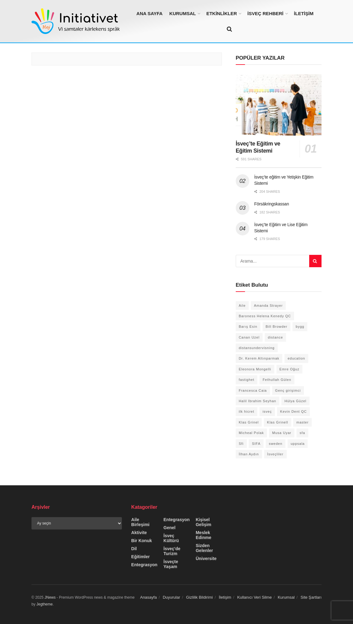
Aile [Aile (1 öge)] (242, 305)
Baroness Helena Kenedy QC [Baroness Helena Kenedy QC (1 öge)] (265, 316)
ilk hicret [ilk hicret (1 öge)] (246, 411)
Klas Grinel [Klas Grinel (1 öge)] (249, 422)
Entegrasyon (144, 564)
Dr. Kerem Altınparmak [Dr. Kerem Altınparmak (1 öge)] (259, 358)
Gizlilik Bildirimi (199, 597)
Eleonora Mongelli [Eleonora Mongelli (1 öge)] (255, 369)
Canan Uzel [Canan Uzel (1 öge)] (249, 337)
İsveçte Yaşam (171, 564)
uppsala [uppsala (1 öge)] (298, 443)
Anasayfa (148, 597)
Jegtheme (44, 604)
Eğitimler (140, 556)
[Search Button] (229, 29)
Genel (170, 527)
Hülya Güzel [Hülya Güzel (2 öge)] (295, 401)
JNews (50, 597)
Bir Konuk (141, 540)
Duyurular (171, 597)
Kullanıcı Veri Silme (254, 597)
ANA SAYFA (149, 13)
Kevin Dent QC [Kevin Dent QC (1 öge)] (293, 411)
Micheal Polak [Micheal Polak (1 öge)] (251, 433)
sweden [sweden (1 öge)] (275, 443)
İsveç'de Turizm (172, 551)
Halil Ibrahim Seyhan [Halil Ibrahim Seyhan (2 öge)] (257, 401)
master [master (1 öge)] (302, 422)
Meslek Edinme (203, 535)
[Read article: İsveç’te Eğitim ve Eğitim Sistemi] (279, 105)
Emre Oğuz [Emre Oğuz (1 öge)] (290, 369)
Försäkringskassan (271, 203)
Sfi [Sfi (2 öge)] (241, 443)
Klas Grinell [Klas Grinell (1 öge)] (277, 422)
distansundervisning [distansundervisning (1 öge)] (257, 348)
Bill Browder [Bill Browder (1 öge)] (277, 326)
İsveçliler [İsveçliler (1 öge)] (275, 454)
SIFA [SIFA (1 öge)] (256, 443)
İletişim (225, 597)
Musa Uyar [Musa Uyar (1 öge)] (281, 433)
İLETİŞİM (304, 13)
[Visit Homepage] (77, 21)
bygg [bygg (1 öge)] (300, 326)
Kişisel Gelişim (203, 522)
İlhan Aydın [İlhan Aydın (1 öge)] (249, 454)
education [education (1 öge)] (296, 358)
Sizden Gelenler (204, 548)
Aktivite (139, 532)
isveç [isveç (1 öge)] (267, 411)
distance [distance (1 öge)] (275, 337)
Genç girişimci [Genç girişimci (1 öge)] (288, 390)
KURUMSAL (182, 13)
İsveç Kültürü (171, 538)
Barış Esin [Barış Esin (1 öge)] (248, 326)
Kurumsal (286, 597)
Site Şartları (311, 597)
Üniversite (206, 558)
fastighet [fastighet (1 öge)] (247, 380)
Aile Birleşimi (140, 522)
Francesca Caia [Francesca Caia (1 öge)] (253, 390)
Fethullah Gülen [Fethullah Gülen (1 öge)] (277, 380)
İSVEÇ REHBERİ (265, 13)
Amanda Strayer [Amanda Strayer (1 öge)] (268, 305)
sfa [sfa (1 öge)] (302, 433)
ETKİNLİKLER (221, 13)
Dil (134, 548)
